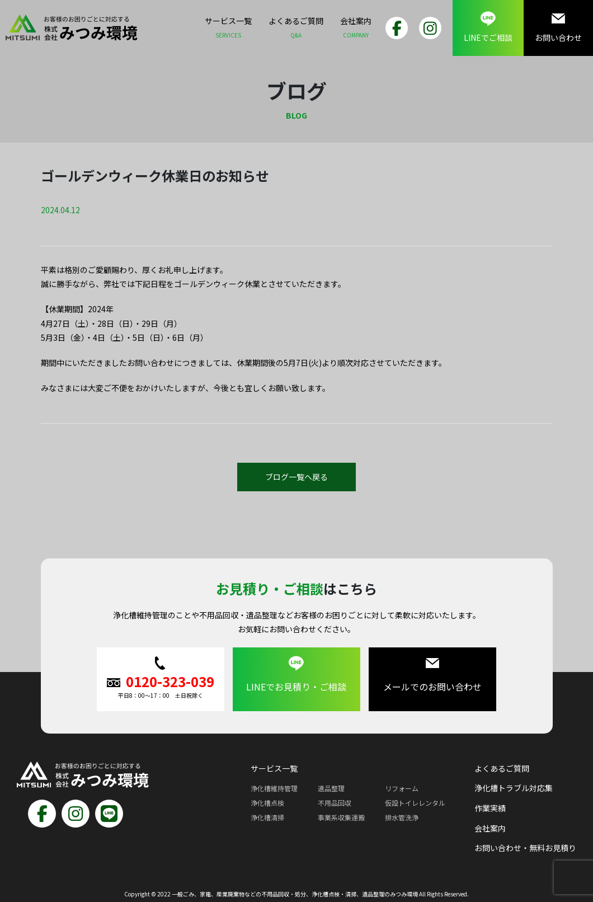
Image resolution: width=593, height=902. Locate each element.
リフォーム (401, 788)
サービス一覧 (228, 29)
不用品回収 (334, 802)
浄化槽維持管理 (274, 788)
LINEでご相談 (488, 27)
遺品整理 (331, 788)
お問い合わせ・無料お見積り (525, 847)
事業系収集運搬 (341, 817)
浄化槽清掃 (267, 817)
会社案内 (355, 29)
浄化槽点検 (267, 802)
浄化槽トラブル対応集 (513, 787)
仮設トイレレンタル (415, 802)
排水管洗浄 (401, 817)
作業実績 (490, 808)
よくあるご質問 (296, 29)
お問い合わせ (558, 27)
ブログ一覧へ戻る (296, 476)
